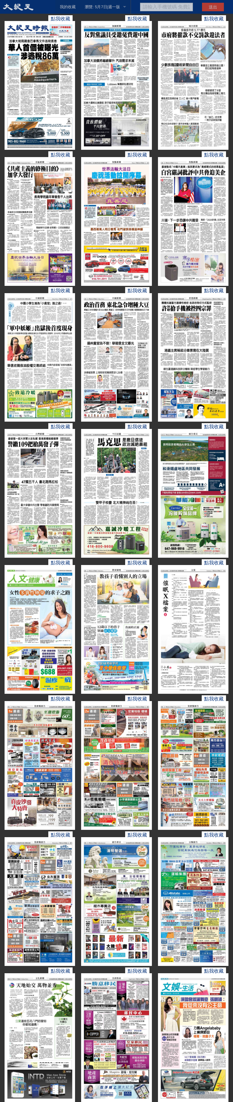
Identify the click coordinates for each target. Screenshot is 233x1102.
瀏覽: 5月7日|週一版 (102, 7)
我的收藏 (68, 7)
